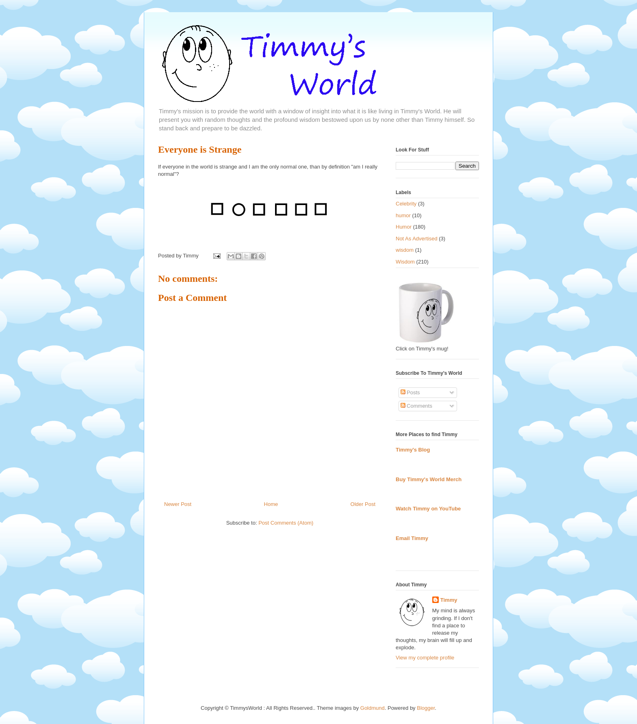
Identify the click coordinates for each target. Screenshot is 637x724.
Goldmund (372, 708)
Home (271, 504)
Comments (416, 406)
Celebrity (406, 204)
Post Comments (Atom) (285, 523)
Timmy (448, 600)
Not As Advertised (417, 239)
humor (403, 215)
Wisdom (405, 262)
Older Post (363, 504)
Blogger (426, 708)
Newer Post (177, 504)
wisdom (405, 250)
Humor (404, 227)
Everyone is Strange (199, 149)
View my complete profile (425, 658)
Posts (410, 392)
